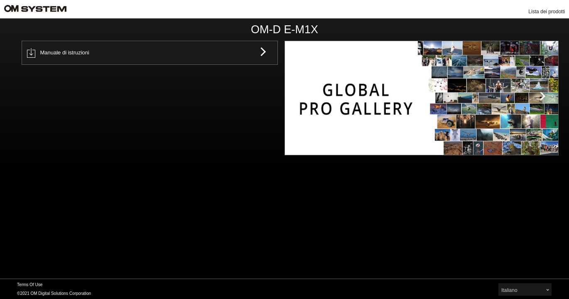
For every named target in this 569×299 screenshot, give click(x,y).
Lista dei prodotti (546, 12)
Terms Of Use (29, 284)
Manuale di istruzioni (58, 53)
